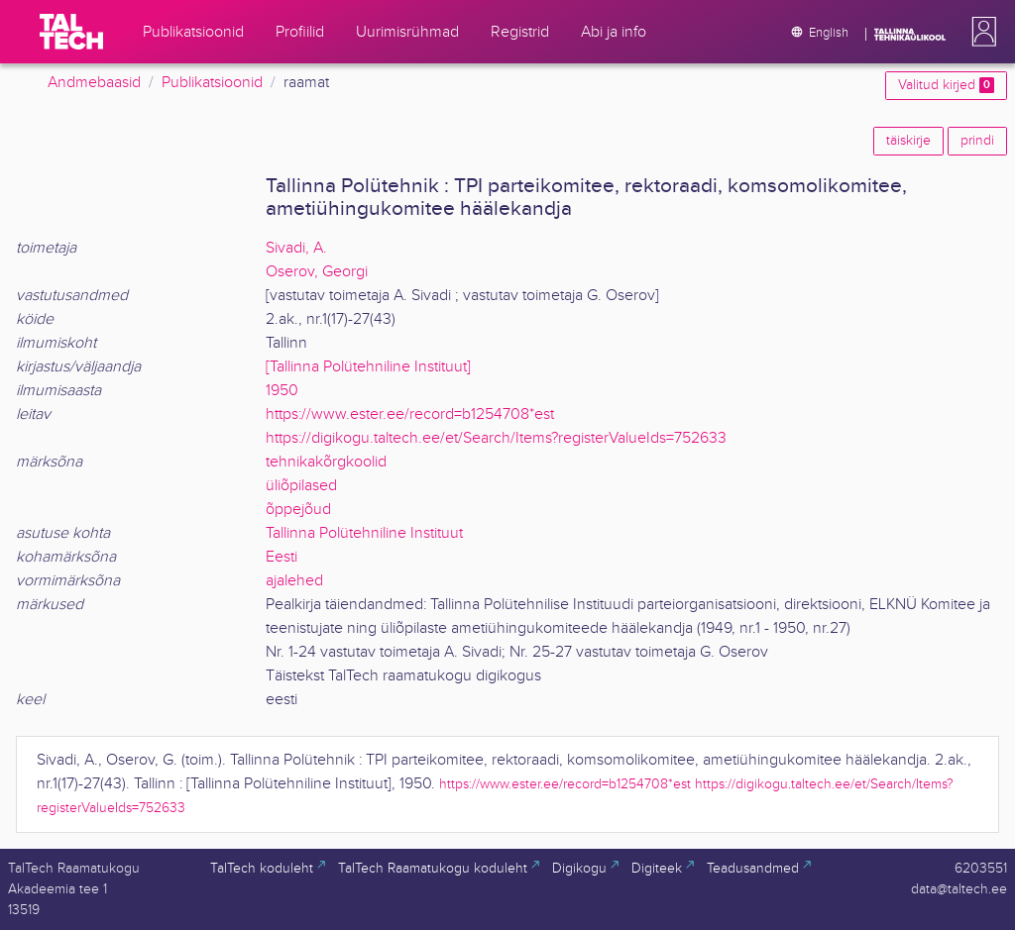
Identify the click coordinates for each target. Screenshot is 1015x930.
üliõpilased (301, 485)
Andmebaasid (94, 82)
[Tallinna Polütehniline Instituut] (368, 367)
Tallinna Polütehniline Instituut (364, 533)
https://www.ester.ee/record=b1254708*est (410, 414)
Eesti (281, 557)
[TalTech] (71, 32)
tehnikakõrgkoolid (326, 462)
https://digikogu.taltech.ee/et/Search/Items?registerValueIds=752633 (496, 438)
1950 (282, 390)
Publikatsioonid (212, 82)
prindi (977, 141)
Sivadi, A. (296, 248)
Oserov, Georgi (317, 271)
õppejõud (298, 509)
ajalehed (294, 580)
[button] (980, 31)
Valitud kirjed (946, 85)
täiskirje (908, 141)
